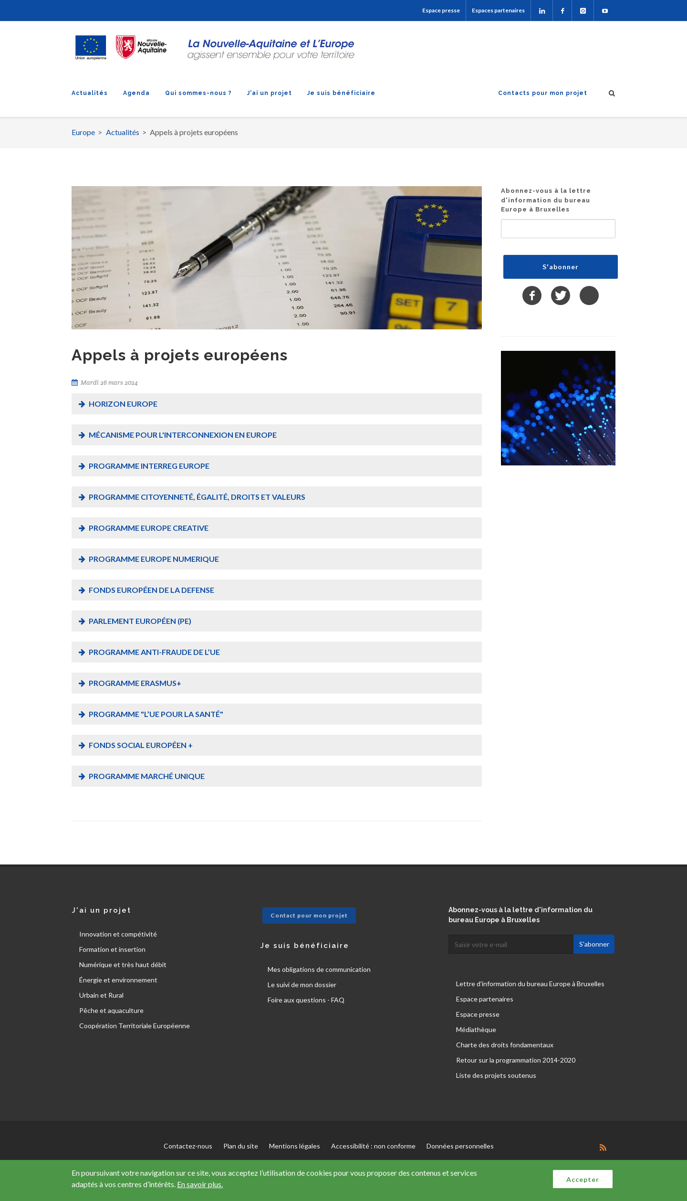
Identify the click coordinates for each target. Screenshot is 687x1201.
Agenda (136, 93)
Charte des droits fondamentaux (504, 1045)
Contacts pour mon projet (542, 93)
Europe (83, 132)
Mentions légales (294, 1146)
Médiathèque (476, 1029)
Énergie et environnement (118, 980)
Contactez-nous (188, 1146)
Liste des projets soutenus (496, 1075)
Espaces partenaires (498, 10)
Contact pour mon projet (309, 915)
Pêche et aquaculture (111, 1010)
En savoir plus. (200, 1184)
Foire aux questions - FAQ (306, 1000)
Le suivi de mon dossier (302, 984)
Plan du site (240, 1146)
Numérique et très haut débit (123, 964)
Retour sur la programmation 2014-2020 (515, 1060)
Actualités (90, 93)
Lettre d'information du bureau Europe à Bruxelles (530, 984)
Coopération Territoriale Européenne (134, 1026)
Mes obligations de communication (319, 969)
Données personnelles (460, 1146)
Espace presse (441, 10)
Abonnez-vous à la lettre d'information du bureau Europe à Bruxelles (546, 200)
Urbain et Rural (101, 995)
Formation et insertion (112, 949)
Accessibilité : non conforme (373, 1146)
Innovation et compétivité (118, 934)
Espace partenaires (484, 999)
